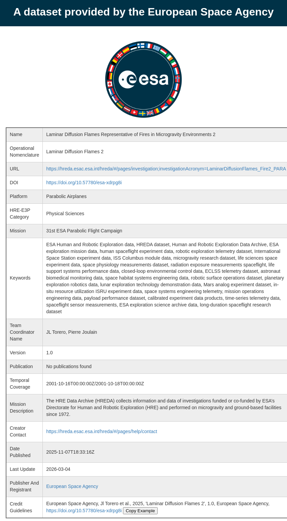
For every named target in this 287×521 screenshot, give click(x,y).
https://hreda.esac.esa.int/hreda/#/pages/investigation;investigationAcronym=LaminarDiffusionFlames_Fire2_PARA (166, 168)
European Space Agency (72, 486)
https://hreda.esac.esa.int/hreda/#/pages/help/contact (101, 431)
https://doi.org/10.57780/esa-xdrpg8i (84, 182)
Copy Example (140, 510)
